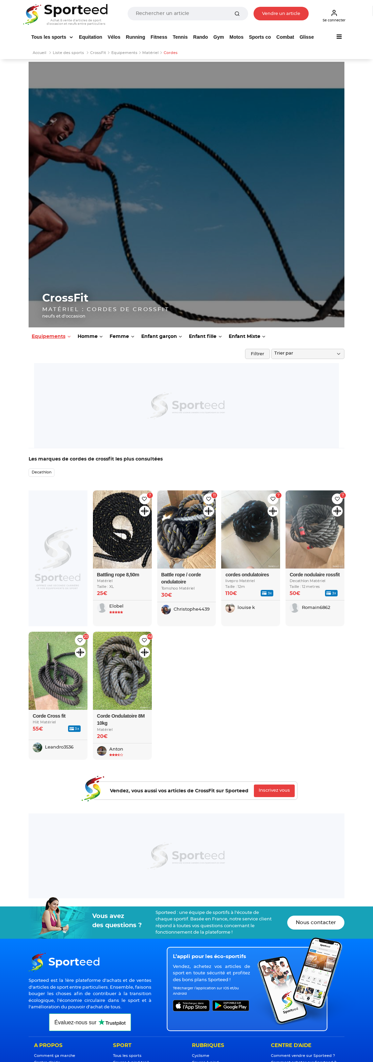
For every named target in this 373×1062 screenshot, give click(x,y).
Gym (218, 37)
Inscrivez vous (274, 790)
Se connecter (334, 15)
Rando (200, 37)
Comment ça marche (54, 1056)
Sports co (260, 37)
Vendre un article (281, 14)
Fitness (158, 37)
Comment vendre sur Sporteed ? (303, 1056)
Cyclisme (200, 1056)
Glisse (306, 37)
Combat (285, 37)
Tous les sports (49, 37)
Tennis (180, 37)
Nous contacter (316, 922)
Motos (236, 37)
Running (135, 37)
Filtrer (257, 354)
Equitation (90, 37)
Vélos (114, 37)
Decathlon (41, 472)
